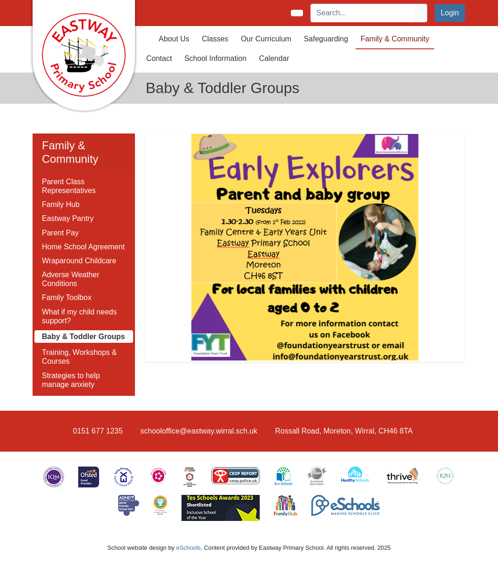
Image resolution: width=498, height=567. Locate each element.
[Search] (363, 13)
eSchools (188, 547)
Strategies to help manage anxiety (71, 380)
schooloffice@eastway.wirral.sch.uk (199, 431)
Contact (159, 58)
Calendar (274, 58)
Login (450, 13)
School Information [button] (215, 58)
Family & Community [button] (395, 39)
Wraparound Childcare (79, 261)
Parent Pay (60, 233)
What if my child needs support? (79, 316)
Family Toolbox (66, 297)
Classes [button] (215, 39)
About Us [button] (174, 39)
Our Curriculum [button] (266, 39)
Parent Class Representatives (69, 186)
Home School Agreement (83, 247)
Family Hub (61, 204)
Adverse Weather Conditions (70, 279)
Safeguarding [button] (326, 39)
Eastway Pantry (68, 218)
